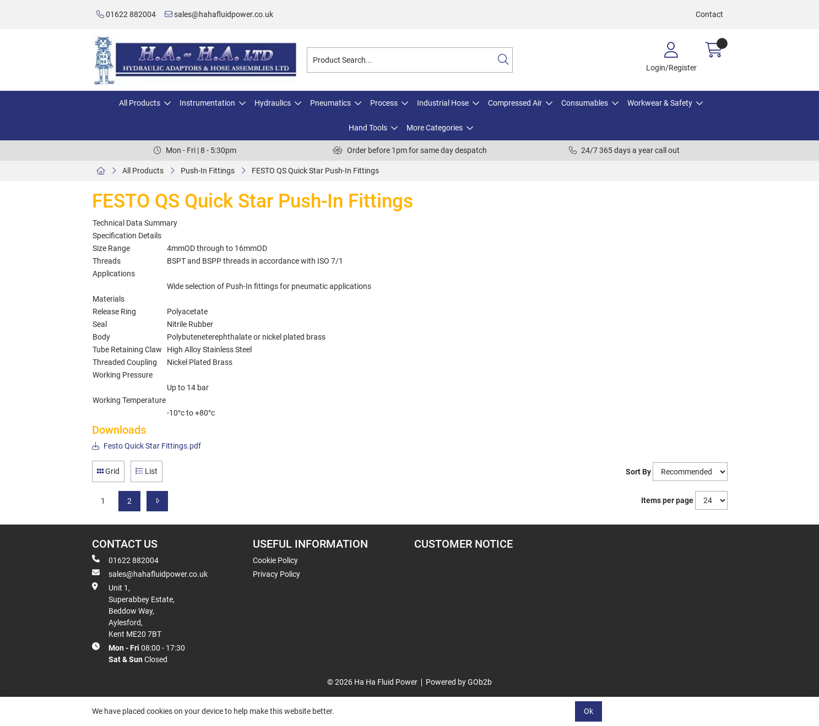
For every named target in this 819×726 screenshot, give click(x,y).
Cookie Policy (275, 560)
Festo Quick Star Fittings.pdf (146, 445)
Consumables (584, 103)
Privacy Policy (276, 574)
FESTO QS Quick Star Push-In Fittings (315, 170)
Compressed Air (515, 103)
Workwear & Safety (659, 103)
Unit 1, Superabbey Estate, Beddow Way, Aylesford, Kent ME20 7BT (133, 610)
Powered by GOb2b (459, 682)
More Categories (434, 127)
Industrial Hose (443, 103)
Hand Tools (368, 127)
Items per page (667, 500)
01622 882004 (126, 14)
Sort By (638, 471)
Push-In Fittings (208, 170)
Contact (709, 14)
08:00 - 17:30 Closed (138, 653)
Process (384, 103)
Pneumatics (330, 103)
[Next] (157, 501)
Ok (588, 711)
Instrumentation (207, 103)
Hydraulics (272, 103)
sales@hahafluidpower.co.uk (219, 14)
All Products (139, 103)
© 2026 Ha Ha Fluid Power (372, 682)
